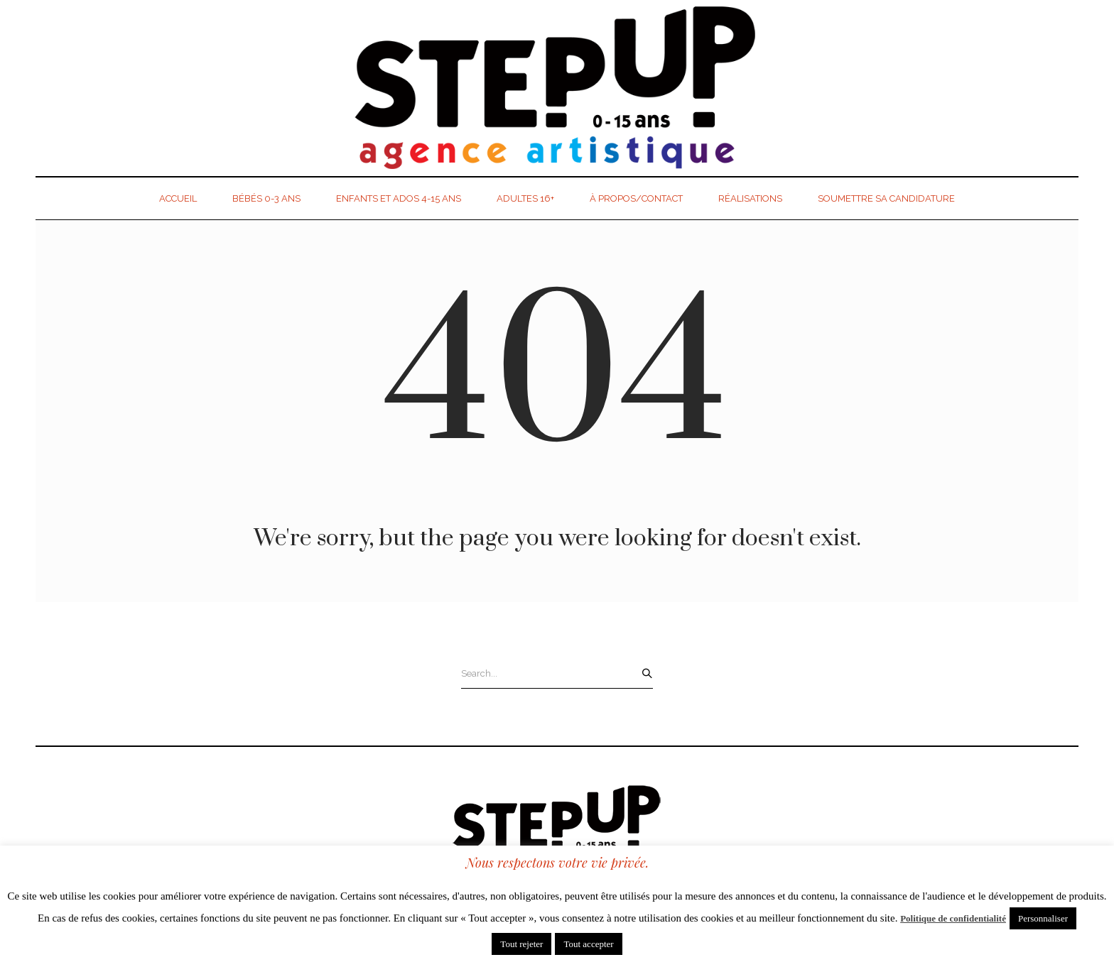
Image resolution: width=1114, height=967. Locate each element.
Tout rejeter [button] (521, 944)
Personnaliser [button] (1043, 918)
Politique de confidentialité (953, 918)
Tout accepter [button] (588, 944)
